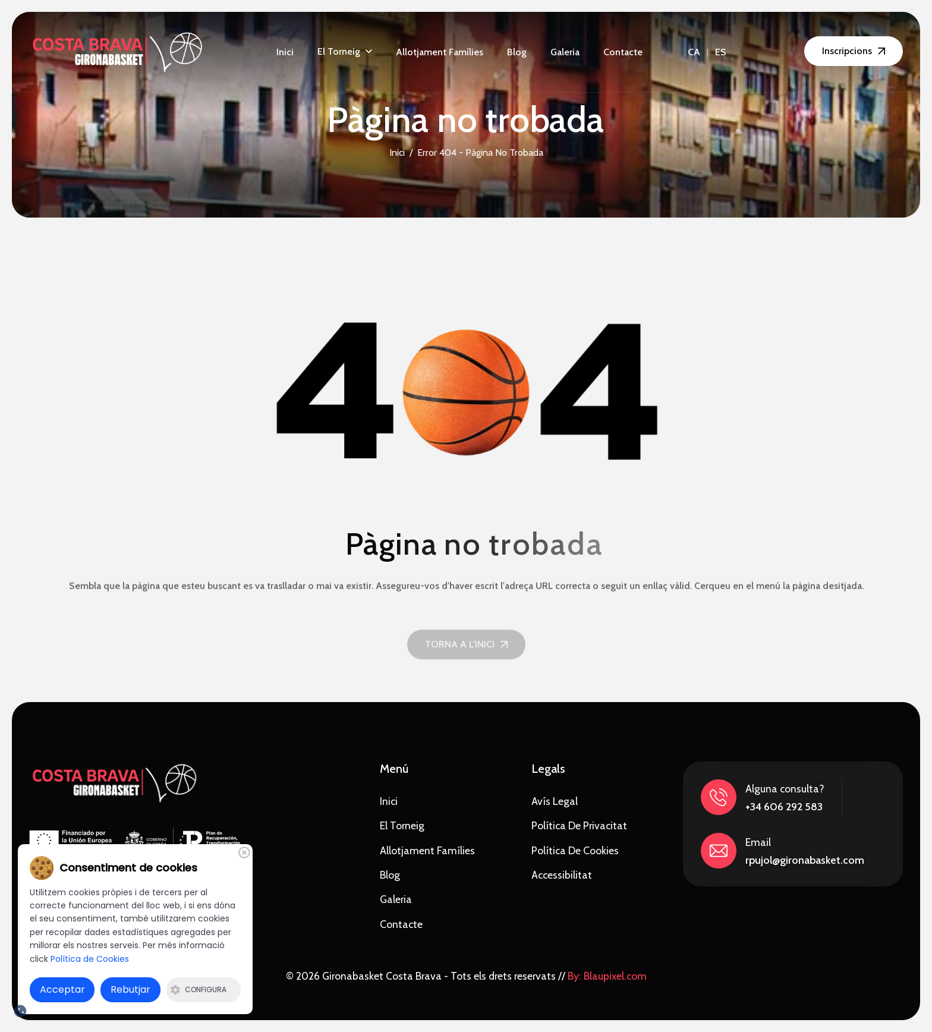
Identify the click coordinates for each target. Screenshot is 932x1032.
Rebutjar (130, 989)
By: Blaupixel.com (607, 976)
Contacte (623, 52)
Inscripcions (847, 50)
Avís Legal (554, 801)
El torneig (338, 51)
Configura (198, 989)
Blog (517, 52)
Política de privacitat (579, 825)
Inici (285, 52)
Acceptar (62, 989)
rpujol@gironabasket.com (804, 860)
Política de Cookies (575, 850)
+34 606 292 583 (784, 806)
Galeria (565, 52)
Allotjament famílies (439, 52)
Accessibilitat (561, 875)
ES (720, 52)
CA (694, 52)
